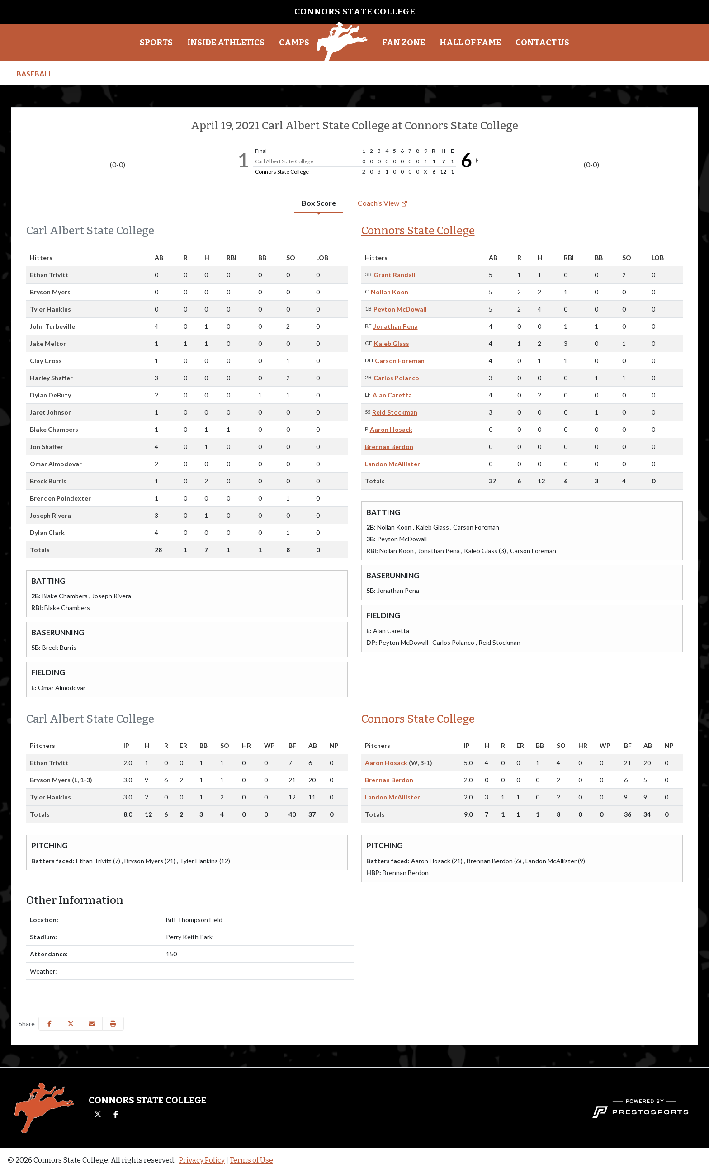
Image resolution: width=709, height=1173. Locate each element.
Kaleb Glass (391, 343)
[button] (156, 43)
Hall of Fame (470, 42)
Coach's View (382, 203)
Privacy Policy (202, 1160)
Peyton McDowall (400, 309)
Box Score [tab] (319, 203)
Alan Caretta (392, 395)
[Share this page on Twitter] (70, 1024)
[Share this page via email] (92, 1024)
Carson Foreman (400, 360)
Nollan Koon (389, 292)
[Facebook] (116, 1114)
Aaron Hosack (391, 429)
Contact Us (542, 42)
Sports (156, 42)
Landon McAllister (392, 464)
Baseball (34, 73)
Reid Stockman (394, 412)
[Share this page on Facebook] (49, 1024)
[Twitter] (98, 1114)
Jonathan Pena (395, 326)
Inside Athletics (226, 42)
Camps (294, 42)
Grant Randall (394, 275)
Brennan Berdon (389, 446)
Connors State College (418, 230)
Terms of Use (251, 1160)
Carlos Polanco (396, 378)
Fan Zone (403, 42)
